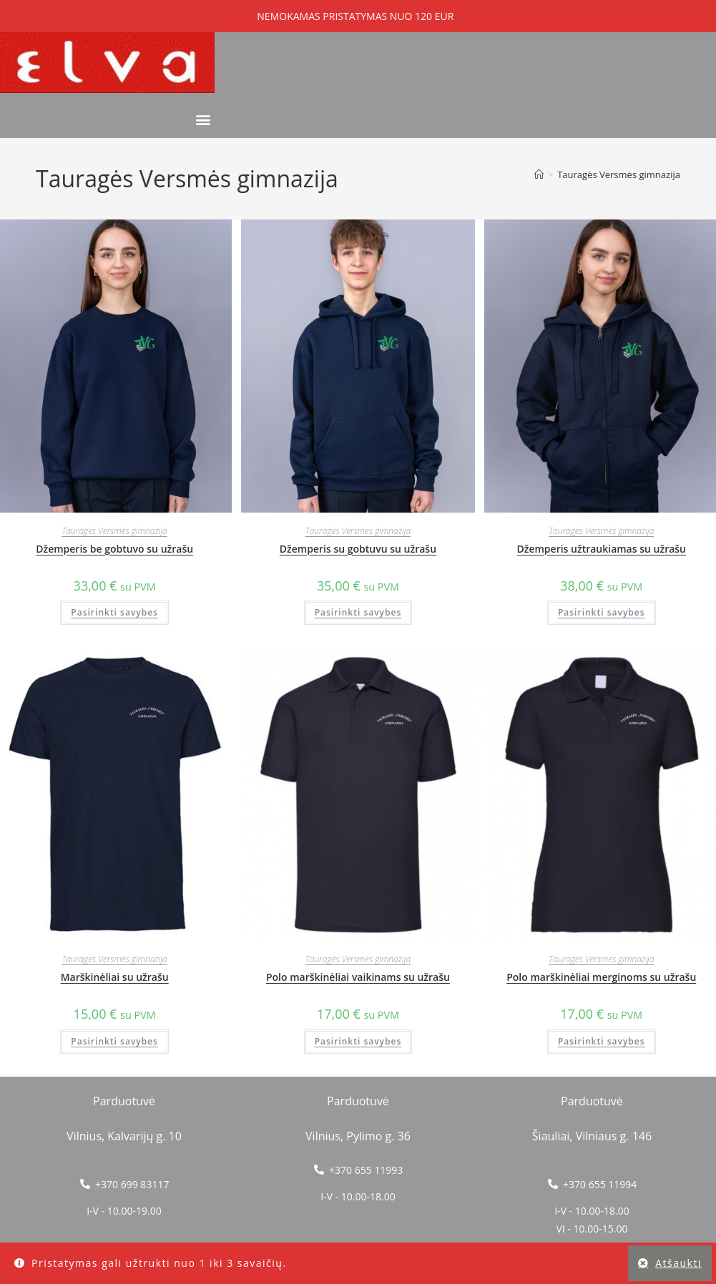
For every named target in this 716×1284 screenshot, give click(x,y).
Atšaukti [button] (678, 1263)
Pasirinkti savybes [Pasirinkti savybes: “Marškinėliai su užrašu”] (114, 1041)
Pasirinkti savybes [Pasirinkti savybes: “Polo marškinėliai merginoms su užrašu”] (601, 1041)
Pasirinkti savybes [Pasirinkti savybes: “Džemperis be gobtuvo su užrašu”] (114, 612)
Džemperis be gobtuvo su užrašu (114, 548)
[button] (203, 119)
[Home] (539, 174)
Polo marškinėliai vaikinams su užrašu (358, 977)
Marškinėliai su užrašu (115, 977)
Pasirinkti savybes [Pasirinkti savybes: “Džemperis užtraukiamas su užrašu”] (601, 612)
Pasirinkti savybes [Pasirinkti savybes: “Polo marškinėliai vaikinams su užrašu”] (358, 1041)
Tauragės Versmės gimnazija (618, 174)
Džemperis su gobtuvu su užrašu (358, 548)
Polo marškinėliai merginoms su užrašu (601, 977)
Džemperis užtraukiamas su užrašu (601, 548)
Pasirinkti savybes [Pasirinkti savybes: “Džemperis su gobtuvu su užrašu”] (358, 612)
